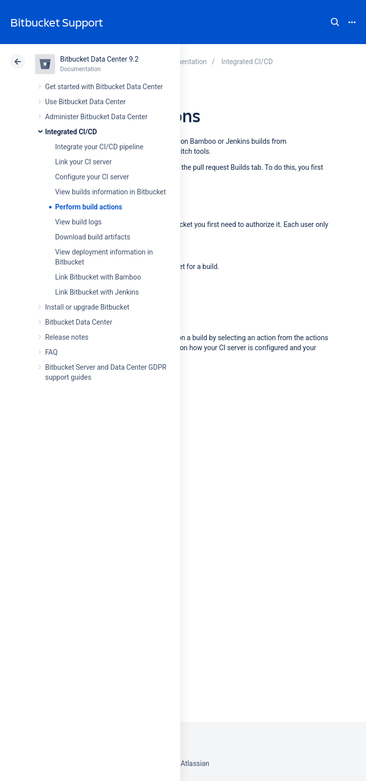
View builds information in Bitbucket (110, 192)
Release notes (67, 337)
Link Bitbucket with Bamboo (98, 277)
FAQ (51, 352)
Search (335, 22)
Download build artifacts (92, 237)
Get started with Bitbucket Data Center (104, 87)
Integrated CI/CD (71, 132)
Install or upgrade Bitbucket (87, 307)
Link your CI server (83, 162)
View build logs (78, 222)
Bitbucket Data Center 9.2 (99, 59)
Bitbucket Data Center (78, 322)
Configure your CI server (92, 177)
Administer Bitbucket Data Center (96, 117)
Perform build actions (88, 207)
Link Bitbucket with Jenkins (97, 292)
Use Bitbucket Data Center (85, 102)
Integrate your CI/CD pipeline (99, 147)
